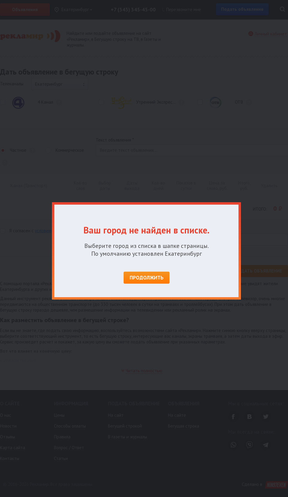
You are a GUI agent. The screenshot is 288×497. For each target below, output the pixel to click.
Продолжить (147, 277)
